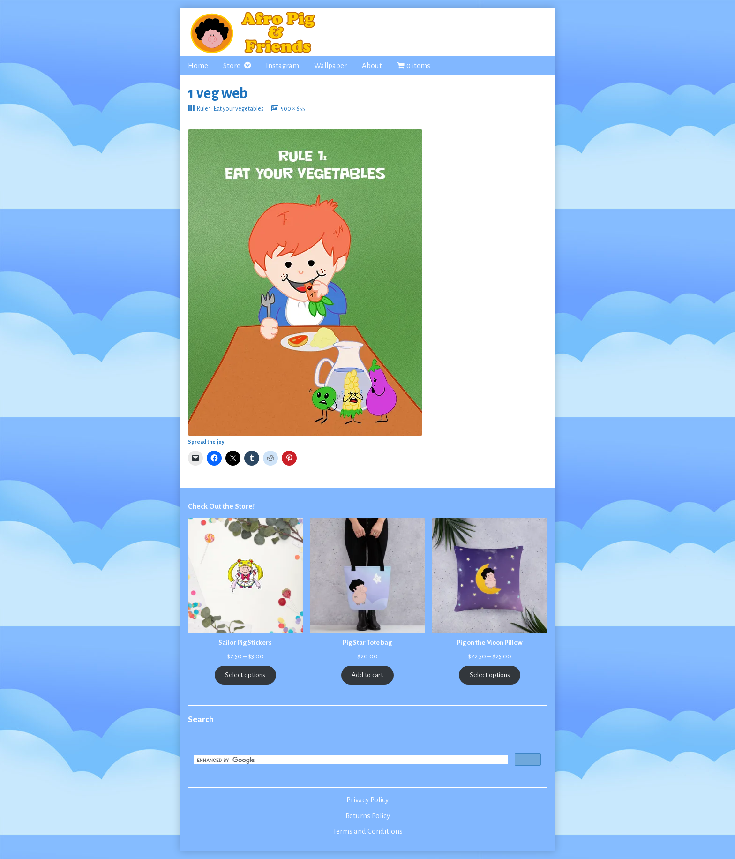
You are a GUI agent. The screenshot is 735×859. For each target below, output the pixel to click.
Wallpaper (330, 65)
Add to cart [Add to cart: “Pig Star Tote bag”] (367, 674)
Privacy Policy (367, 800)
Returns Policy (367, 816)
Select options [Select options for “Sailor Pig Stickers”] (245, 674)
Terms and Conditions (368, 831)
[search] (350, 760)
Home (198, 65)
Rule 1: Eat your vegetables (230, 108)
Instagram (282, 65)
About (372, 65)
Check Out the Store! (221, 506)
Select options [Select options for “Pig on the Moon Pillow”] (490, 674)
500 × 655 (292, 108)
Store (231, 65)
